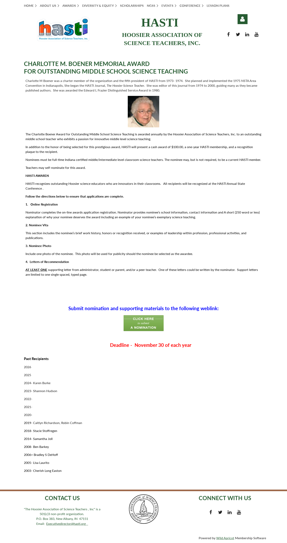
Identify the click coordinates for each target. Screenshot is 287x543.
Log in (243, 19)
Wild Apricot (225, 538)
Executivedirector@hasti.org (67, 523)
